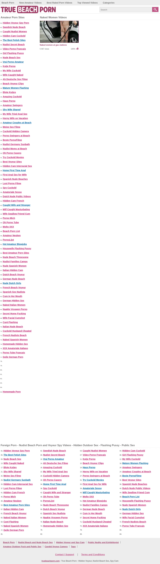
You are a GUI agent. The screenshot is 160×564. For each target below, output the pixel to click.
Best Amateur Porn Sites (16, 253)
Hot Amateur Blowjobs (15, 244)
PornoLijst (8, 240)
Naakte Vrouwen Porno (15, 309)
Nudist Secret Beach (14, 44)
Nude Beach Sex (11, 57)
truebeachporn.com (51, 561)
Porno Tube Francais (14, 352)
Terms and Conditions (93, 554)
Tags (73, 546)
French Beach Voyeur (14, 287)
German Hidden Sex (13, 300)
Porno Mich (9, 218)
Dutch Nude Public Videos (17, 196)
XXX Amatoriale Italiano (15, 348)
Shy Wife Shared (11, 109)
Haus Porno (9, 101)
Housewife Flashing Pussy (17, 248)
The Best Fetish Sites (14, 40)
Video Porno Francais (14, 49)
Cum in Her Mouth (12, 296)
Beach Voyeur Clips (13, 83)
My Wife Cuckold (12, 70)
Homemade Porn (12, 391)
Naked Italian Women (14, 305)
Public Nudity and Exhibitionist (103, 542)
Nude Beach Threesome (15, 257)
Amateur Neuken (12, 235)
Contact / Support (64, 554)
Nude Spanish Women (15, 266)
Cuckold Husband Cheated (17, 331)
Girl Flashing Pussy (13, 53)
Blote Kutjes (9, 92)
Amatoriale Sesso (12, 192)
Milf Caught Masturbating (16, 209)
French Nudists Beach (15, 335)
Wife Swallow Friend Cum (16, 213)
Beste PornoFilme (12, 140)
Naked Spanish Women (15, 339)
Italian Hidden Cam (13, 270)
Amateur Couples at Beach (17, 122)
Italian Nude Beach (13, 326)
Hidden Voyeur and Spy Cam (70, 542)
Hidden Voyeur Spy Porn (16, 23)
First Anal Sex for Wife (15, 174)
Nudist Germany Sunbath (16, 144)
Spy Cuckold (9, 187)
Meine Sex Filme (11, 127)
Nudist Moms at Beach (15, 148)
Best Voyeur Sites (12, 161)
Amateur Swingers (13, 105)
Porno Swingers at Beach (16, 135)
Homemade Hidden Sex (15, 344)
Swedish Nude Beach (14, 27)
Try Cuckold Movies (13, 157)
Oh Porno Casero (12, 153)
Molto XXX (8, 227)
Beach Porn (8, 2)
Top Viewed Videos (87, 2)
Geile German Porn (13, 357)
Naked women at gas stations (53, 45)
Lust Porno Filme (12, 183)
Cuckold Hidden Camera (16, 131)
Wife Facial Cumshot (14, 318)
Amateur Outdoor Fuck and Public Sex (22, 546)
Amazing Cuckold (12, 96)
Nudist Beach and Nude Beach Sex (35, 542)
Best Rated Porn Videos (59, 2)
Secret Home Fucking (14, 313)
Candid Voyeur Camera (56, 546)
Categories (108, 2)
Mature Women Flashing (16, 88)
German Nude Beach (14, 279)
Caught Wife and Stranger (16, 205)
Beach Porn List (11, 231)
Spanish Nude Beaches (15, 179)
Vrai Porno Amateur (13, 62)
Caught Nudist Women (15, 31)
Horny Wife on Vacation (15, 118)
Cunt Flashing (10, 322)
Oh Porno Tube (11, 222)
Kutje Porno (9, 66)
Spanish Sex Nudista (14, 292)
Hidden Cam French (13, 200)
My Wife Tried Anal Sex (15, 114)
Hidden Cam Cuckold (14, 36)
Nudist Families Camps (15, 261)
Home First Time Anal (14, 170)
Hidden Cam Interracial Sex (17, 166)
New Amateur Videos (30, 2)
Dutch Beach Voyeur (14, 274)
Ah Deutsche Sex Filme (15, 79)
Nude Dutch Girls (12, 283)
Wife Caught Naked (13, 75)
